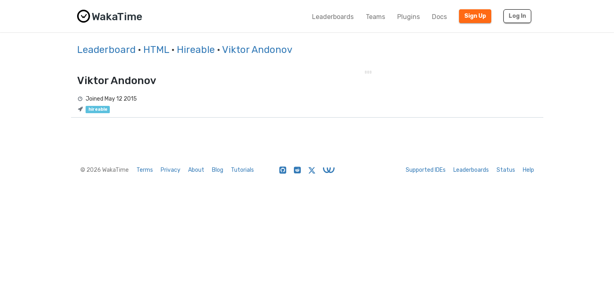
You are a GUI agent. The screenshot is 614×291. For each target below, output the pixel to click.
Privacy (170, 170)
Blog (217, 170)
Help (528, 170)
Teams (375, 17)
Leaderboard (106, 49)
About (196, 170)
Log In (517, 16)
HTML (156, 49)
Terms (144, 170)
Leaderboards (333, 17)
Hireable (196, 49)
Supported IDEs (426, 170)
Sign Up (475, 16)
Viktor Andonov (257, 49)
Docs (439, 17)
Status (506, 170)
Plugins (408, 17)
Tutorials (242, 170)
